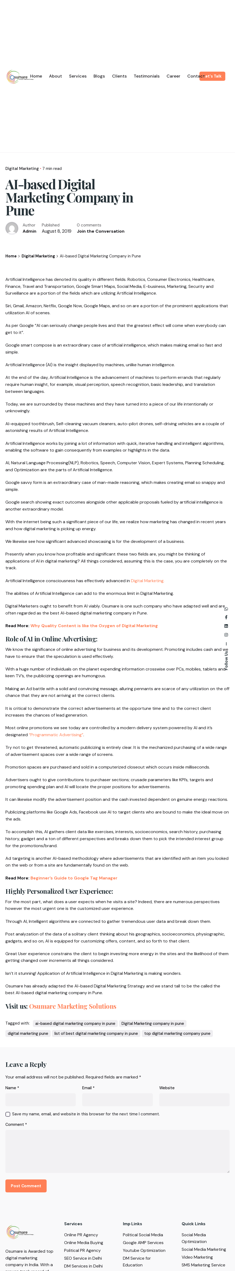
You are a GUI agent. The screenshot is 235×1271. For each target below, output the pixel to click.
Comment (16, 1124)
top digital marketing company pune (177, 1033)
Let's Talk (212, 76)
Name (12, 1087)
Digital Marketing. (147, 581)
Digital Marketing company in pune (153, 1023)
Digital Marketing (22, 168)
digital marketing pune (28, 1033)
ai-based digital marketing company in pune (75, 1023)
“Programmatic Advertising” (56, 735)
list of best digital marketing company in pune (96, 1033)
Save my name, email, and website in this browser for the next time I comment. (86, 1114)
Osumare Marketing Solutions (72, 1006)
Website (167, 1087)
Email (88, 1087)
